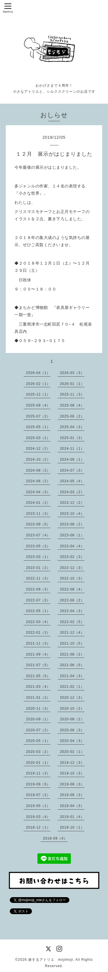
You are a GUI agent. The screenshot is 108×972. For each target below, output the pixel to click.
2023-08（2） (72, 524)
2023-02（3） (72, 557)
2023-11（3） (38, 514)
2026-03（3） (72, 373)
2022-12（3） (72, 568)
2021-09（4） (38, 654)
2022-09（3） (38, 589)
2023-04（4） (72, 546)
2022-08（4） (72, 589)
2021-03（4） (38, 687)
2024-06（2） (38, 481)
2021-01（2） (38, 698)
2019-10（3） (72, 773)
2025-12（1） (38, 394)
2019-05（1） (38, 806)
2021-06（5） (72, 665)
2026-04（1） (38, 373)
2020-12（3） (72, 698)
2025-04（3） (72, 427)
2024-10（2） (38, 459)
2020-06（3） (72, 730)
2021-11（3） (38, 643)
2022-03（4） (38, 622)
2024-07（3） (72, 470)
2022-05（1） (38, 611)
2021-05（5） (38, 676)
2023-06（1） (72, 535)
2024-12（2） (38, 449)
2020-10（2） (72, 709)
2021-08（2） (72, 654)
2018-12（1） (38, 827)
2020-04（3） (72, 741)
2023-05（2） (38, 546)
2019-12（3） (72, 763)
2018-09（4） (55, 838)
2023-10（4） (72, 514)
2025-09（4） (38, 405)
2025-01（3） (72, 438)
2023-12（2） (72, 503)
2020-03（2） (38, 752)
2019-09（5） (38, 784)
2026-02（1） (38, 384)
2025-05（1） (38, 427)
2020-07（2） (38, 730)
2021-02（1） (72, 687)
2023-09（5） (38, 524)
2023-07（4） (38, 535)
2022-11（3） (38, 578)
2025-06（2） (72, 416)
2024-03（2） (72, 492)
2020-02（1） (72, 752)
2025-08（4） (72, 405)
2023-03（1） (38, 557)
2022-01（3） (38, 633)
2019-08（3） (72, 784)
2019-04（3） (72, 806)
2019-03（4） (38, 817)
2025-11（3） (72, 394)
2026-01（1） (72, 384)
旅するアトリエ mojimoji (50, 960)
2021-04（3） (72, 676)
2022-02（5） (72, 622)
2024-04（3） (38, 492)
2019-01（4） (72, 817)
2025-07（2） (38, 416)
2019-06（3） (72, 795)
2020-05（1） (38, 741)
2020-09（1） (38, 719)
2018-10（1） (72, 827)
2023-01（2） (38, 568)
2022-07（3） (38, 600)
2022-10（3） (72, 578)
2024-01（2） (38, 503)
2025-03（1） (38, 438)
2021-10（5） (72, 643)
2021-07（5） (38, 665)
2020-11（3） (38, 709)
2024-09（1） (72, 459)
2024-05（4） (72, 481)
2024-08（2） (38, 470)
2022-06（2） (72, 600)
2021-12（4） (72, 633)
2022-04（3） (72, 611)
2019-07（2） (38, 795)
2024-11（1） (72, 449)
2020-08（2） (72, 719)
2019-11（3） (38, 773)
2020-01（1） (38, 763)
